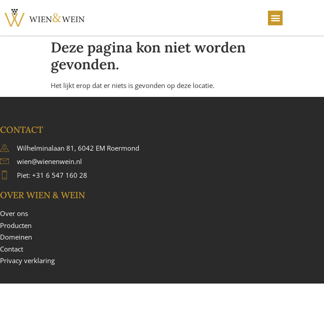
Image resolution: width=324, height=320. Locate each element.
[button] (275, 18)
